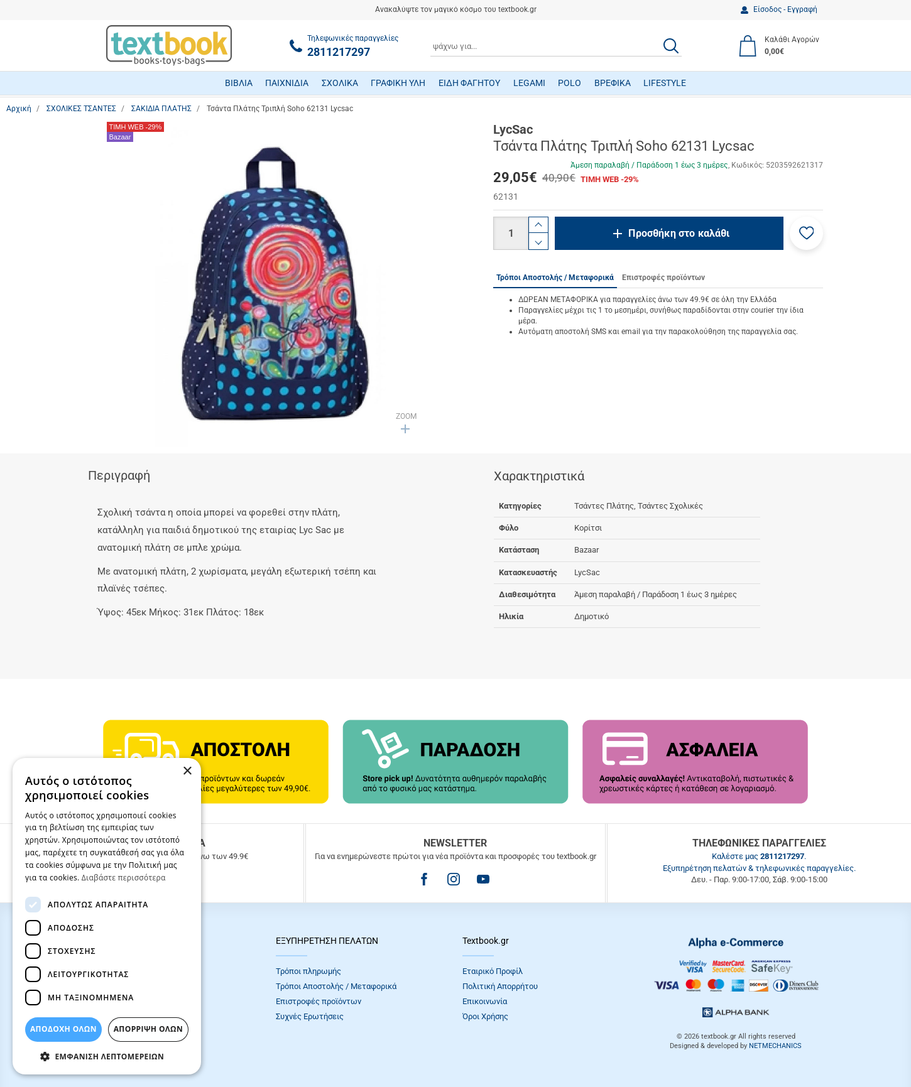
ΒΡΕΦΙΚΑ (612, 83)
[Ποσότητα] (510, 233)
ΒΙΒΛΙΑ (239, 83)
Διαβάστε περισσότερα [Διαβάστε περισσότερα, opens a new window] (124, 877)
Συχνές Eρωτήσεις (310, 1016)
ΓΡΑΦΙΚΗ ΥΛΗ (398, 83)
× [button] (187, 771)
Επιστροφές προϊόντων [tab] (663, 277)
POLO (569, 83)
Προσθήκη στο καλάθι (678, 233)
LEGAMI (529, 83)
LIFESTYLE (664, 83)
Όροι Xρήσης (485, 1016)
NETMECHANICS (775, 1046)
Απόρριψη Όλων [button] (148, 1029)
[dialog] (107, 916)
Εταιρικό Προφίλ (492, 971)
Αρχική (18, 108)
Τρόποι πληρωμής (308, 971)
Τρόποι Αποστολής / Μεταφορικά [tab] (555, 277)
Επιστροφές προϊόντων (318, 1001)
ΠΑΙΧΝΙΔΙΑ (286, 83)
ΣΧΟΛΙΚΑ (340, 83)
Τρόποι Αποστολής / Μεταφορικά (336, 986)
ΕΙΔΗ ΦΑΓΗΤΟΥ (469, 83)
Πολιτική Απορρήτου (500, 986)
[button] (806, 233)
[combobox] (556, 46)
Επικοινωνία (484, 1001)
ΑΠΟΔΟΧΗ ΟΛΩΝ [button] (63, 1029)
